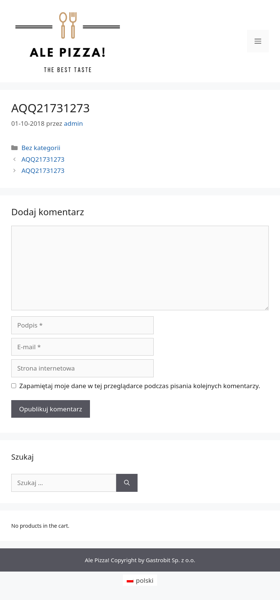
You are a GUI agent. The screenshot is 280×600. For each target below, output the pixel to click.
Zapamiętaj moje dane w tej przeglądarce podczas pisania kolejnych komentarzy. (140, 385)
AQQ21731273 (42, 159)
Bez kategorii (40, 147)
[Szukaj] (127, 483)
